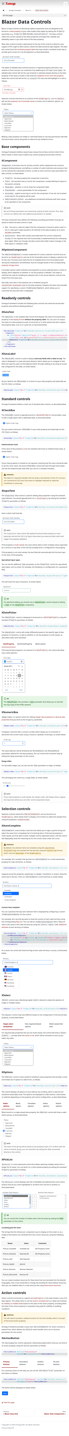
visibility (7, 1303)
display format (18, 319)
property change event (10, 265)
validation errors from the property (50, 76)
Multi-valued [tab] (40, 644)
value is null (29, 1035)
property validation (19, 539)
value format (49, 848)
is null (24, 449)
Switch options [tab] (59, 1104)
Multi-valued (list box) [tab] (56, 1025)
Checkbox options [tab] (32, 1104)
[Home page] (3, 10)
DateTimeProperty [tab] (24, 644)
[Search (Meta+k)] (65, 4)
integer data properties (44, 717)
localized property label (26, 49)
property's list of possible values (23, 101)
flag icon (19, 922)
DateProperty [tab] (8, 644)
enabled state (17, 1303)
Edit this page (8, 1402)
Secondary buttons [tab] (23, 1363)
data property (15, 31)
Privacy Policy (8, 1428)
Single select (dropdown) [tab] (8, 1025)
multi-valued (19, 545)
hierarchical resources (52, 1285)
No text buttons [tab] (56, 1363)
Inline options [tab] (46, 1104)
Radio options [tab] (6, 1104)
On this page (8, 15)
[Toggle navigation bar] (3, 3)
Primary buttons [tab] (6, 1363)
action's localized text (41, 1301)
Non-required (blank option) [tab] (33, 1025)
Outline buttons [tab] (40, 1363)
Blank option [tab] (18, 1104)
